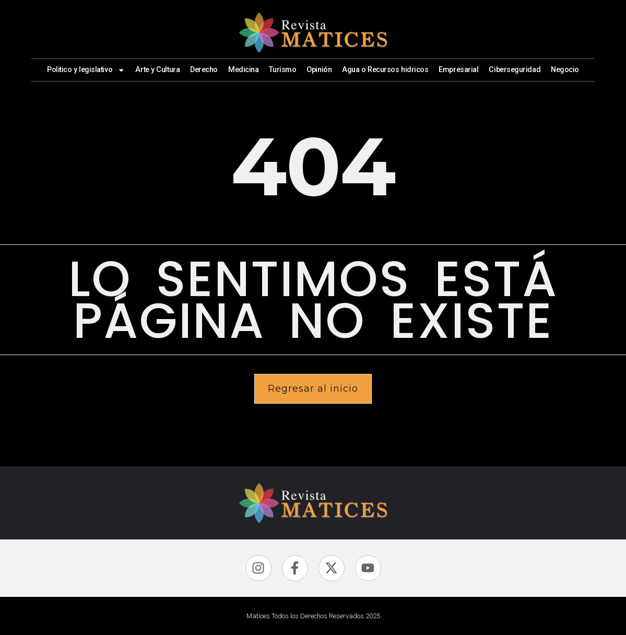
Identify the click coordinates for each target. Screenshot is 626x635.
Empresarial (458, 69)
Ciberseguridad (514, 69)
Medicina (243, 69)
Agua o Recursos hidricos (385, 69)
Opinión (319, 69)
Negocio (565, 69)
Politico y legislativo (86, 70)
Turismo (282, 69)
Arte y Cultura (157, 69)
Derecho (204, 69)
